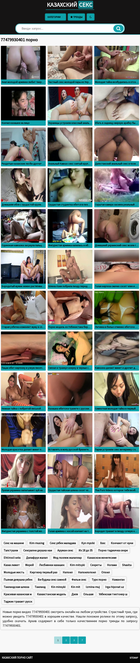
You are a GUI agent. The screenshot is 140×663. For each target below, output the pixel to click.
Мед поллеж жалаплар (67, 557)
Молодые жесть (14, 572)
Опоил (105, 572)
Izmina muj (93, 587)
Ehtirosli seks (12, 557)
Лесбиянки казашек (51, 565)
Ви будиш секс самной (52, 579)
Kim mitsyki (77, 565)
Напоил (68, 572)
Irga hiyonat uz (114, 587)
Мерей (29, 565)
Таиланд (40, 587)
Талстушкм (11, 550)
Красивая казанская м (18, 594)
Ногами (112, 565)
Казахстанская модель (51, 594)
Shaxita (126, 565)
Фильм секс (79, 579)
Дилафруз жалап (37, 557)
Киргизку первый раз (43, 572)
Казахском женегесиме (101, 557)
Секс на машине (14, 543)
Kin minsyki (58, 587)
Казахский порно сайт (17, 657)
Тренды (76, 17)
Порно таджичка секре (113, 550)
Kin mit (75, 587)
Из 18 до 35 (86, 550)
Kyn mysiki (88, 543)
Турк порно (99, 579)
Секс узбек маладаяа (63, 543)
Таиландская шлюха (16, 587)
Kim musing (36, 543)
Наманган (118, 579)
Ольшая (88, 594)
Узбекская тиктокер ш (113, 594)
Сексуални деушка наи (37, 550)
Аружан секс (65, 550)
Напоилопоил (87, 572)
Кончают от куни (122, 543)
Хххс (102, 543)
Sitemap (134, 657)
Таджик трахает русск (18, 601)
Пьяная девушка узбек (18, 579)
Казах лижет (12, 565)
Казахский (70, 5)
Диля (74, 594)
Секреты (96, 565)
